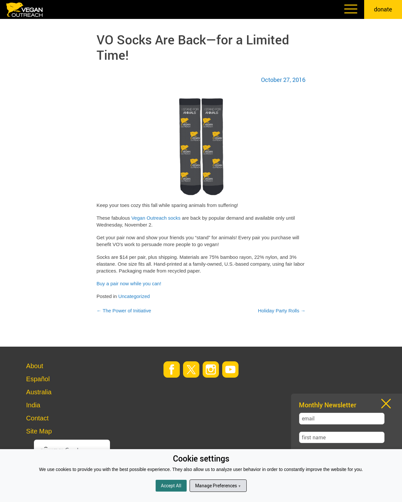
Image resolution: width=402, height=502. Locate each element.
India (33, 405)
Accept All (171, 486)
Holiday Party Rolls (281, 310)
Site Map (39, 431)
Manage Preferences (218, 486)
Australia (39, 392)
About (34, 365)
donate (383, 9)
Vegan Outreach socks (155, 218)
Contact (37, 418)
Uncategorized (134, 296)
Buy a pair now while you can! (129, 283)
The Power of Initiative (124, 310)
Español (38, 379)
